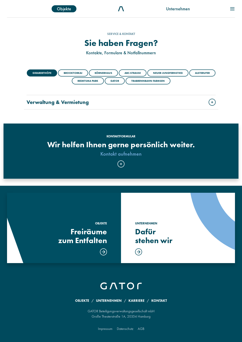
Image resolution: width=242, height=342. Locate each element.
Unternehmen (178, 9)
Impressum (105, 328)
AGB (141, 328)
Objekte (64, 9)
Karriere (136, 300)
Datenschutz (125, 328)
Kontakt (159, 300)
